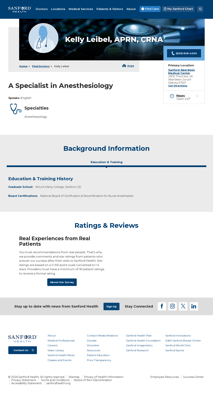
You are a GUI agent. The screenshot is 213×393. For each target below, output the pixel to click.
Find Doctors (41, 66)
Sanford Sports (174, 350)
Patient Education (98, 355)
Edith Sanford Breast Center (183, 340)
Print (130, 65)
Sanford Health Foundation (143, 340)
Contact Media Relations (102, 335)
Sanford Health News (61, 355)
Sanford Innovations (178, 335)
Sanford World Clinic (178, 345)
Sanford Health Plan (139, 335)
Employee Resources (164, 377)
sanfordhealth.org (58, 383)
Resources (93, 350)
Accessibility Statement (26, 383)
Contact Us (20, 350)
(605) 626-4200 (184, 53)
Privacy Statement (23, 380)
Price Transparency (99, 360)
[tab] (106, 163)
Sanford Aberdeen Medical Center (181, 71)
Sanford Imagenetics (139, 345)
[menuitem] (42, 9)
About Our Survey (62, 282)
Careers (52, 345)
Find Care (150, 8)
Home (23, 66)
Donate (92, 340)
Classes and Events (59, 360)
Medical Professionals (61, 340)
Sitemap (74, 377)
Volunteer (93, 345)
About (52, 335)
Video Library (56, 350)
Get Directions (177, 85)
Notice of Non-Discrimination (93, 380)
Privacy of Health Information (103, 377)
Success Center (193, 377)
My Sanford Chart (178, 8)
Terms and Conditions (55, 380)
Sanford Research (137, 350)
